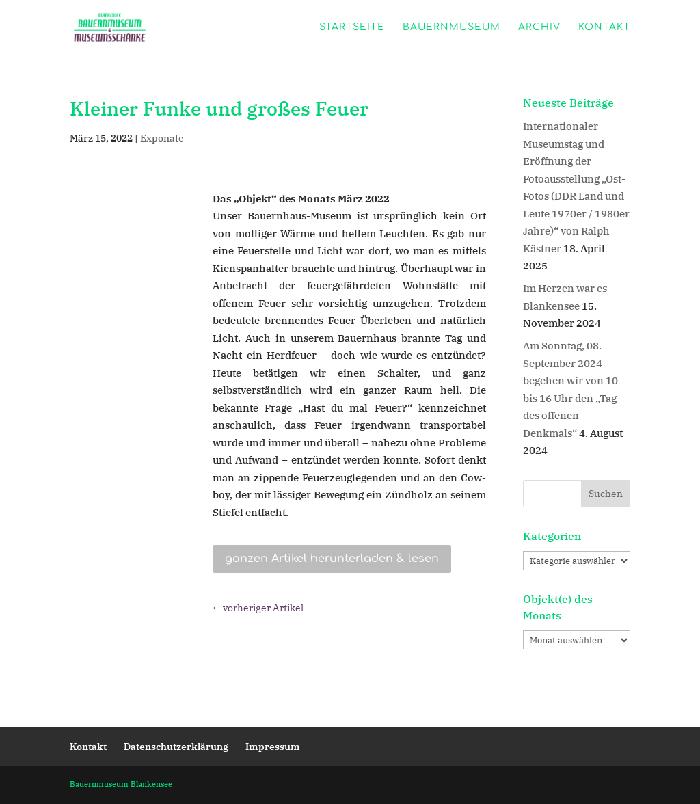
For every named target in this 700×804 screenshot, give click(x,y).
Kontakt (604, 27)
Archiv (539, 27)
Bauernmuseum (451, 27)
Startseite (352, 27)
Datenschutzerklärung (176, 746)
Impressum (272, 746)
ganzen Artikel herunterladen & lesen (332, 558)
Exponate (162, 138)
